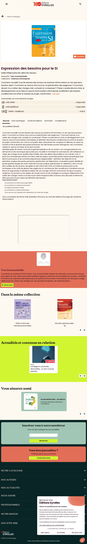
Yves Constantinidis (19, 76)
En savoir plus (7, 285)
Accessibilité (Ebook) (11, 126)
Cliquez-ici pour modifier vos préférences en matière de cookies (43, 541)
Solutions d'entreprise (20, 79)
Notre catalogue (13, 16)
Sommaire (48, 121)
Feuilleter (79, 56)
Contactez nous (43, 458)
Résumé (6, 121)
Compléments (60, 121)
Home (2, 16)
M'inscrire (43, 441)
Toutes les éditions (34, 121)
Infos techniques (18, 121)
